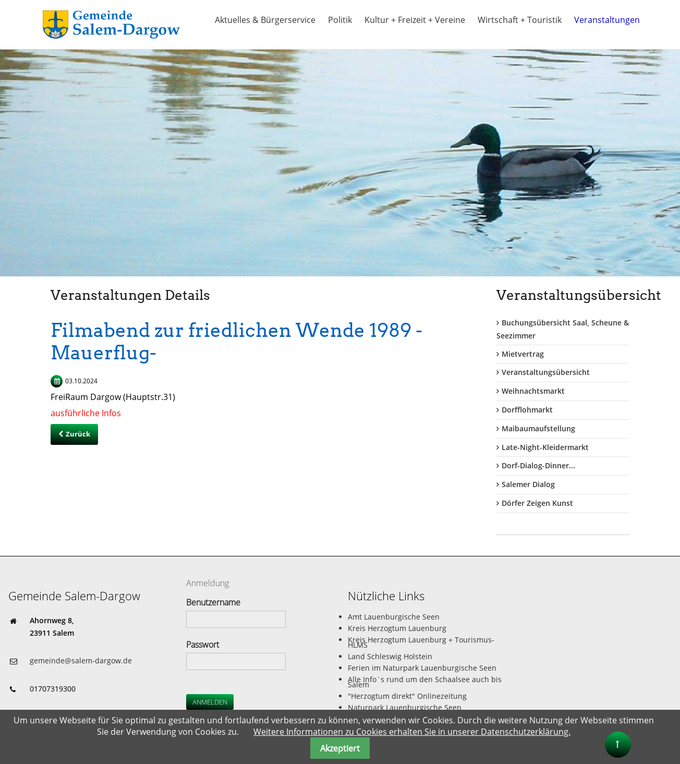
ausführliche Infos (86, 413)
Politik (340, 20)
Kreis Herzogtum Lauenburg (397, 628)
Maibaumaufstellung (538, 428)
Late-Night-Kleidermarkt (545, 447)
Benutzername (213, 602)
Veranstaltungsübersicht (546, 372)
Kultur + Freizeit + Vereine (415, 20)
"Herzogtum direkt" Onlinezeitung (407, 696)
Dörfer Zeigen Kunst (537, 503)
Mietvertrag (523, 354)
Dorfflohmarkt (527, 410)
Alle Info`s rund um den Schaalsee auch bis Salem (425, 681)
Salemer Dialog (528, 484)
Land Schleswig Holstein (390, 656)
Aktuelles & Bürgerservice (265, 20)
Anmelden (209, 702)
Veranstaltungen (607, 20)
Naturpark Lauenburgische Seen (405, 707)
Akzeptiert (340, 748)
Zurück (78, 434)
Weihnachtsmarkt (533, 391)
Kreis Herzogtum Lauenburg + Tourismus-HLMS (421, 642)
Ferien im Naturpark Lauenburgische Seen (422, 668)
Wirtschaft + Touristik (520, 20)
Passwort (202, 644)
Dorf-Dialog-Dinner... (538, 465)
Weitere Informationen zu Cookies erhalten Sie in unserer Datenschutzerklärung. (411, 731)
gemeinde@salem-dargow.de (81, 660)
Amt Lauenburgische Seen (394, 617)
